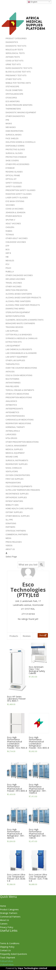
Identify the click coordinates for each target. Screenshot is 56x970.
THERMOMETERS (13, 109)
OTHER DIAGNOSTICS (15, 116)
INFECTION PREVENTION (16, 290)
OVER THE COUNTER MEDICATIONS (21, 368)
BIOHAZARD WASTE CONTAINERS (20, 323)
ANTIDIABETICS (12, 412)
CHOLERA (10, 227)
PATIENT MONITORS (14, 501)
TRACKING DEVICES (14, 327)
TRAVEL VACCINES (14, 283)
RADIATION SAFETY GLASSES (19, 194)
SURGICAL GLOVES (14, 153)
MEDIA (8, 538)
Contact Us (5, 950)
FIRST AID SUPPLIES (14, 479)
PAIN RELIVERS (12, 386)
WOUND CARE (12, 457)
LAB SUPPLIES (12, 331)
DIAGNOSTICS (12, 42)
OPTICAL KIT (11, 179)
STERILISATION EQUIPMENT (18, 312)
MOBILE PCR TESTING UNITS (18, 83)
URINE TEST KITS (13, 64)
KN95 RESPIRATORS (14, 131)
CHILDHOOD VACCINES (16, 242)
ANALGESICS (11, 401)
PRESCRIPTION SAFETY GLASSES (20, 190)
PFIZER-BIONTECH (14, 216)
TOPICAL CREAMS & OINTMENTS (20, 390)
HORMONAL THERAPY (15, 427)
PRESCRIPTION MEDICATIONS (19, 397)
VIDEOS (9, 546)
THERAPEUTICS (13, 364)
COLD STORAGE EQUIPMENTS (19, 486)
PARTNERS (10, 527)
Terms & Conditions (9, 943)
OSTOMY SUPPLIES (14, 512)
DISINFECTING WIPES (15, 309)
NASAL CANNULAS (14, 468)
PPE (7, 120)
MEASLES (10, 261)
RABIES (9, 231)
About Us (4, 920)
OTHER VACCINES (14, 287)
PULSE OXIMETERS (14, 90)
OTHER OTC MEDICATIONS (17, 394)
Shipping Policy (7, 946)
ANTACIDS (10, 372)
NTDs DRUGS (11, 438)
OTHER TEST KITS (14, 79)
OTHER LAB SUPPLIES (15, 360)
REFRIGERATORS (13, 483)
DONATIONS (11, 523)
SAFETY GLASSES (14, 187)
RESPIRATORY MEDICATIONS (18, 423)
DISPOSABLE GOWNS (15, 146)
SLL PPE (9, 520)
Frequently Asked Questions (13, 954)
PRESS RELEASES (14, 542)
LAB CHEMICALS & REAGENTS (19, 349)
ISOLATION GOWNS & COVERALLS (21, 142)
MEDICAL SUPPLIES (14, 449)
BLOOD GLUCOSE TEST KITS (18, 72)
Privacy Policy (6, 927)
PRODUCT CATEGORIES (16, 38)
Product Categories (9, 909)
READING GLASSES (14, 172)
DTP (7, 246)
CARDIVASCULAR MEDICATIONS (20, 420)
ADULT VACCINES (13, 224)
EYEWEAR (10, 168)
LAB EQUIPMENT (13, 346)
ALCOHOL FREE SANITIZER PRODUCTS (23, 305)
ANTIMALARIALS (13, 431)
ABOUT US (10, 549)
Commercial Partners (10, 916)
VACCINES (10, 205)
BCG (8, 250)
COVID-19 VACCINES (14, 209)
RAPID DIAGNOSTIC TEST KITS (19, 68)
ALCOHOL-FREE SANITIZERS (18, 301)
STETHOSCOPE (12, 87)
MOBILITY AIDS (12, 505)
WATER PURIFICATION (15, 316)
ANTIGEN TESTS (13, 57)
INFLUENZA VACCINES (15, 279)
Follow (9, 961)
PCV (7, 264)
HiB (7, 257)
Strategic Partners (8, 913)
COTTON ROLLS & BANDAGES (19, 335)
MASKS (9, 124)
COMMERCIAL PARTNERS (17, 535)
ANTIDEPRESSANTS (14, 409)
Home (3, 905)
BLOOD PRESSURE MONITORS (19, 105)
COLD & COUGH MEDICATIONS (19, 375)
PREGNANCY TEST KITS (16, 75)
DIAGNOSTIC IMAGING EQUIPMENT (21, 113)
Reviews (27, 636)
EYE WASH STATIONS (15, 201)
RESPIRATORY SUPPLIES (17, 464)
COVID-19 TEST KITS (14, 61)
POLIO (8, 268)
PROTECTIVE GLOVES (15, 150)
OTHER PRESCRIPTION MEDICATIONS (22, 442)
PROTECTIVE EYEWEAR (16, 157)
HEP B (8, 253)
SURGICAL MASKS (14, 135)
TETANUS (10, 235)
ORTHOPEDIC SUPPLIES (16, 497)
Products (13, 636)
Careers (3, 923)
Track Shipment (7, 957)
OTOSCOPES (11, 98)
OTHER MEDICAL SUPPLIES (18, 516)
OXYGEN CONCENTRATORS (18, 475)
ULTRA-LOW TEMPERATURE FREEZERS (23, 490)
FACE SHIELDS (12, 138)
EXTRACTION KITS (14, 342)
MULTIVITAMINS (12, 379)
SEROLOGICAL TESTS (15, 53)
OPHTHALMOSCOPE (14, 94)
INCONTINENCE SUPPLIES (17, 494)
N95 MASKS (11, 127)
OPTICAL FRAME (13, 176)
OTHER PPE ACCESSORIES (17, 164)
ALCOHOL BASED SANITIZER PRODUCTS (23, 298)
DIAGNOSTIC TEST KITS (16, 46)
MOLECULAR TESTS (14, 50)
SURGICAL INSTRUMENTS (17, 460)
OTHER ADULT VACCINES (17, 238)
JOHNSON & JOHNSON (15, 213)
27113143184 (28, 613)
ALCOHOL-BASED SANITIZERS (19, 294)
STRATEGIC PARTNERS (16, 531)
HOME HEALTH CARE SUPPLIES (19, 509)
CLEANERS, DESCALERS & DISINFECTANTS (24, 320)
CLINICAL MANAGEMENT (16, 446)
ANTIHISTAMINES (13, 383)
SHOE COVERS (12, 161)
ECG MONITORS (13, 101)
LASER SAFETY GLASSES (17, 198)
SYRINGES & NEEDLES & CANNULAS (21, 338)
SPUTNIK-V (10, 220)
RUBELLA (10, 272)
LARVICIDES (11, 434)
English (32, 2)
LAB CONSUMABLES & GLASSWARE (21, 353)
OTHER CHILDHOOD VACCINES (19, 275)
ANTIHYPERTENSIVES (15, 416)
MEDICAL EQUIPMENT (15, 453)
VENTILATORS (12, 472)
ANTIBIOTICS (11, 405)
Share (42, 635)
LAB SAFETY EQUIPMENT (17, 357)
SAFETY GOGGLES (14, 183)
